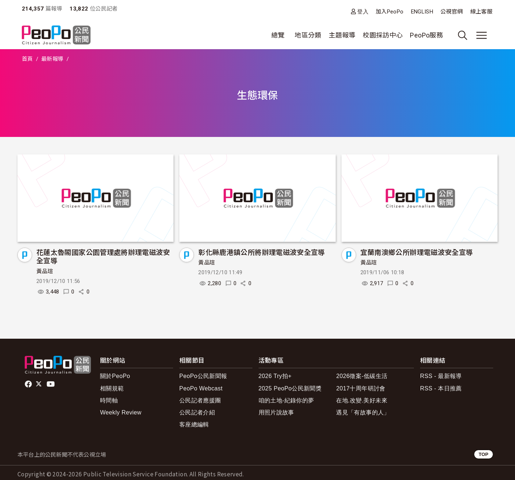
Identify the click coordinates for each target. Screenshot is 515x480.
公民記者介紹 (197, 412)
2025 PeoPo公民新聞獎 (290, 388)
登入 (362, 11)
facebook (29, 384)
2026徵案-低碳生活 (361, 376)
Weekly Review (120, 412)
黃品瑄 (44, 271)
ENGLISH (422, 11)
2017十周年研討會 (360, 388)
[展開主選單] (481, 35)
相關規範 (112, 388)
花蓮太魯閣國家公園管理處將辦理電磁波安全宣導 (103, 256)
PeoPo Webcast (201, 388)
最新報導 (52, 59)
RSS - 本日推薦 (441, 388)
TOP (483, 454)
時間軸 (109, 400)
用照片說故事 (276, 412)
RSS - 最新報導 (441, 376)
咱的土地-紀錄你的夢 (286, 400)
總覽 (278, 35)
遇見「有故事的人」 (363, 412)
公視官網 (451, 11)
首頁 (27, 59)
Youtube (51, 384)
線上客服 (481, 11)
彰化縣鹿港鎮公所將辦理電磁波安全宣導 (261, 252)
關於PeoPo (115, 376)
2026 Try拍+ (275, 376)
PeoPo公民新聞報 (203, 376)
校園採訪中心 (383, 35)
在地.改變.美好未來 (361, 400)
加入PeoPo (390, 11)
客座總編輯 (194, 424)
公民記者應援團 (200, 400)
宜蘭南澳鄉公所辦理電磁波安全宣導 (416, 252)
